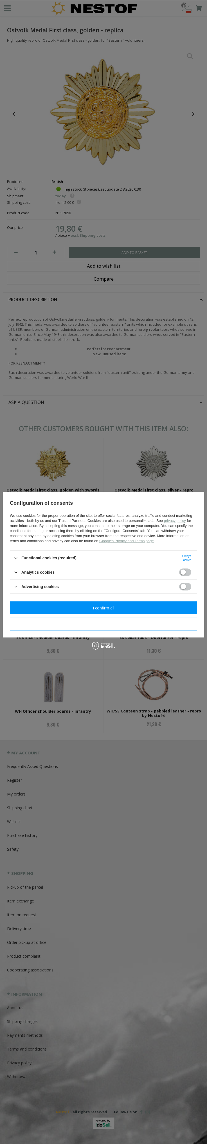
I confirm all (103, 607)
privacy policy (175, 521)
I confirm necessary (104, 624)
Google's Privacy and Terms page (126, 541)
